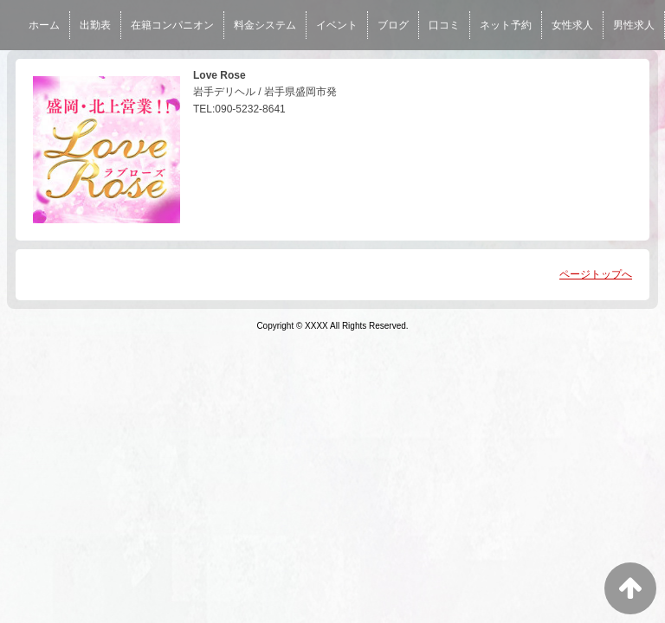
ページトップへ (595, 274)
